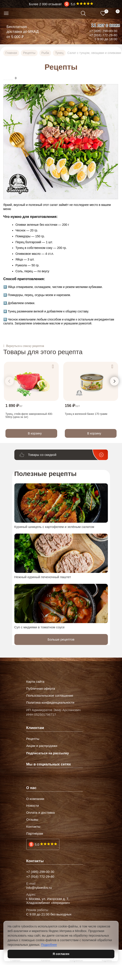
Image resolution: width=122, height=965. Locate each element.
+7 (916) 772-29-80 (103, 35)
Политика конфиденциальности (50, 702)
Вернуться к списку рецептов (25, 346)
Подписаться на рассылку (47, 753)
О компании (35, 799)
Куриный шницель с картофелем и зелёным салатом (54, 527)
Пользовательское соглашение (49, 695)
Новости (32, 805)
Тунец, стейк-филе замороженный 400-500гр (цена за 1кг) (29, 415)
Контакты (33, 826)
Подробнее (49, 944)
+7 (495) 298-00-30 (103, 31)
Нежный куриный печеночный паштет (42, 577)
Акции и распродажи (41, 746)
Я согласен (61, 954)
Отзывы (32, 819)
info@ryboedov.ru (39, 887)
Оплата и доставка (40, 812)
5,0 (37, 844)
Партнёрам (34, 833)
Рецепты (32, 739)
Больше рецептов (61, 639)
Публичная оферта (40, 688)
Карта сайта (35, 681)
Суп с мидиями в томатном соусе (39, 627)
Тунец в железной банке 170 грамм (86, 413)
